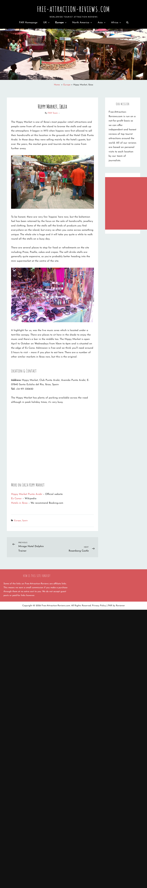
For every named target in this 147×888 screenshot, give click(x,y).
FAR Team (53, 113)
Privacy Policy (99, 606)
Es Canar (16, 498)
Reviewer (120, 606)
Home (57, 85)
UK (46, 22)
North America (82, 22)
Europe (61, 22)
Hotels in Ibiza (19, 503)
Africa (116, 22)
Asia (102, 22)
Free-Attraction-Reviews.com (73, 9)
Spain (25, 521)
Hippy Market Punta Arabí (26, 494)
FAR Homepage (28, 22)
